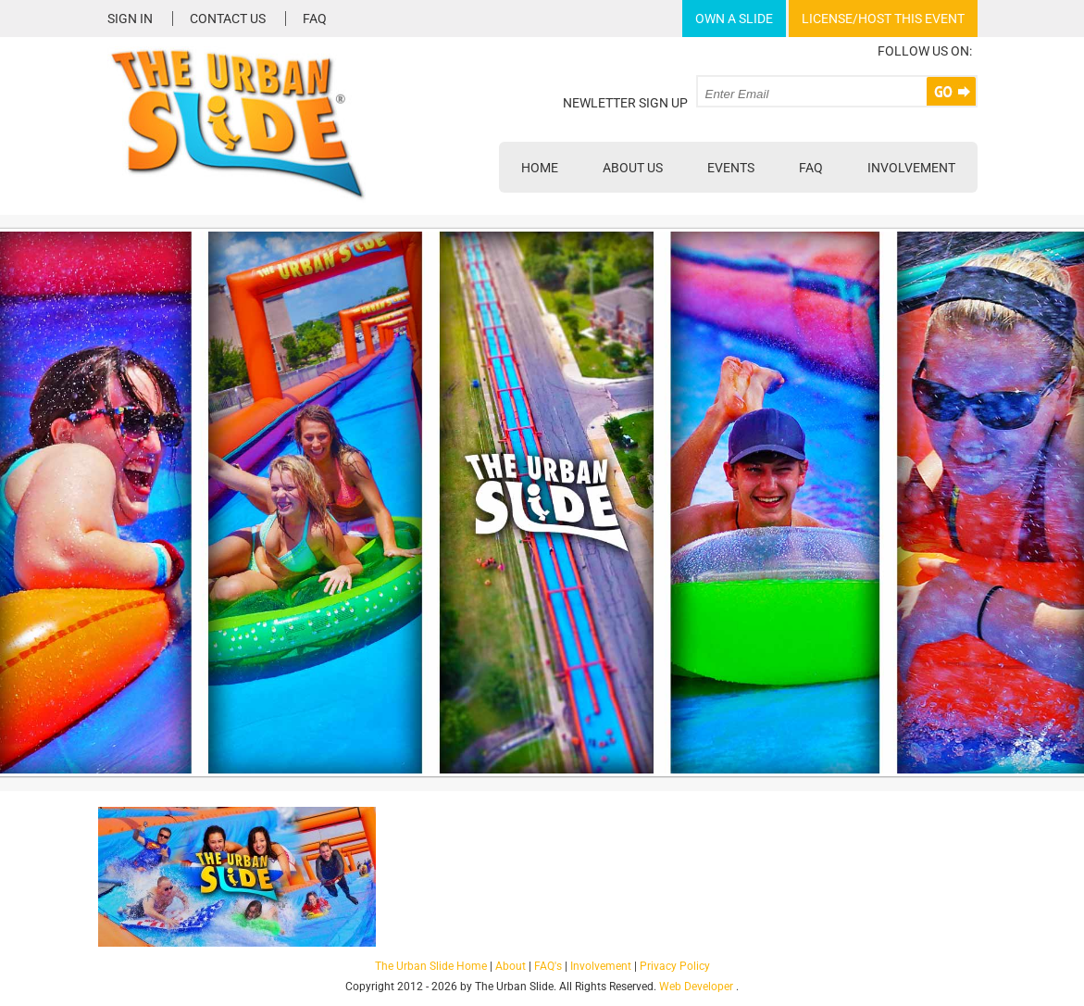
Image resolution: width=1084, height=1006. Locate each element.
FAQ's (548, 966)
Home (539, 167)
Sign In (130, 18)
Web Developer (696, 986)
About (510, 966)
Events (730, 167)
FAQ (315, 18)
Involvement (911, 167)
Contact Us (228, 18)
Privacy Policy (675, 966)
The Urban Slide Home (431, 966)
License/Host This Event (883, 18)
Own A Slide (734, 18)
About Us (633, 167)
